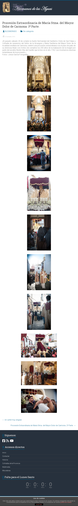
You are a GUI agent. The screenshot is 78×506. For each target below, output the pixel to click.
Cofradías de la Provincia (11, 463)
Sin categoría (28, 31)
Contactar (5, 456)
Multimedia (6, 467)
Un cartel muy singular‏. (12, 420)
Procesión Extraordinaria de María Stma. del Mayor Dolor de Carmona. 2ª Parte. (43, 425)
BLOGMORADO (11, 31)
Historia (5, 460)
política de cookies (66, 502)
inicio (4, 453)
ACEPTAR (39, 504)
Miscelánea (6, 470)
